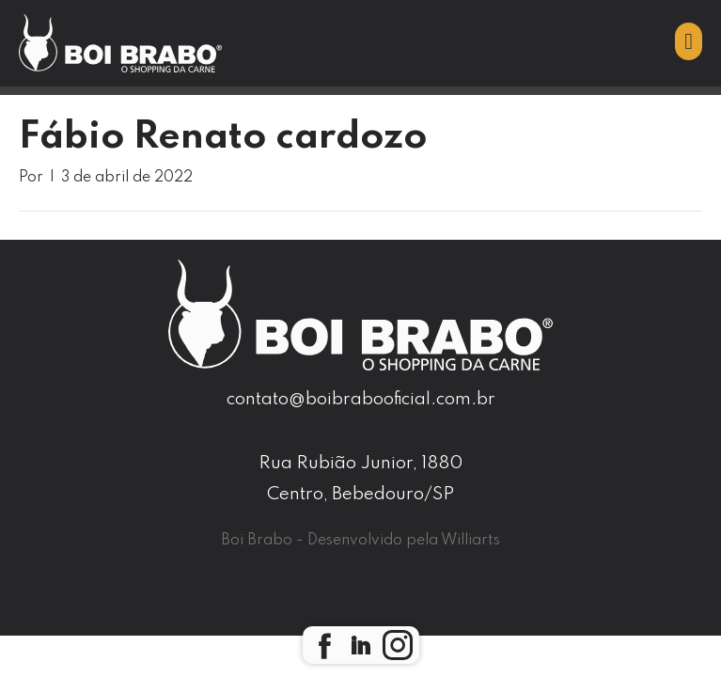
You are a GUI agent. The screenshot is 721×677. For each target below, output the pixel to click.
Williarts (470, 540)
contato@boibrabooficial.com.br (361, 399)
